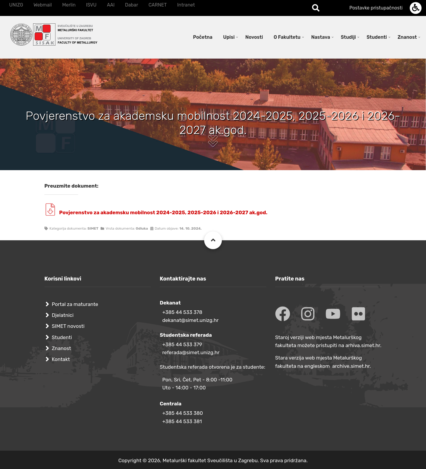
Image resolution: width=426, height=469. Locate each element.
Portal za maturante (75, 304)
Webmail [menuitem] (42, 5)
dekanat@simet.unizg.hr (190, 320)
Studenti (62, 337)
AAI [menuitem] (110, 5)
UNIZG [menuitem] (16, 5)
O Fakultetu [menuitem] (287, 37)
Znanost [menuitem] (407, 37)
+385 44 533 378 (182, 312)
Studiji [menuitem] (348, 37)
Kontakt (61, 359)
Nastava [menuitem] (320, 37)
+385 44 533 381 (182, 421)
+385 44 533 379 (182, 344)
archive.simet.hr (351, 366)
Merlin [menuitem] (68, 5)
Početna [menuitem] (202, 37)
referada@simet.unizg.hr (191, 352)
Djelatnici (63, 315)
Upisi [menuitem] (229, 37)
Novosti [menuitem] (254, 37)
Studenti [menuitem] (377, 37)
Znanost (61, 348)
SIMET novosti (68, 326)
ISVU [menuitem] (91, 5)
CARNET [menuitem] (158, 5)
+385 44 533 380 (182, 413)
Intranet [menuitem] (186, 5)
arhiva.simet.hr (363, 345)
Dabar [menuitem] (131, 5)
